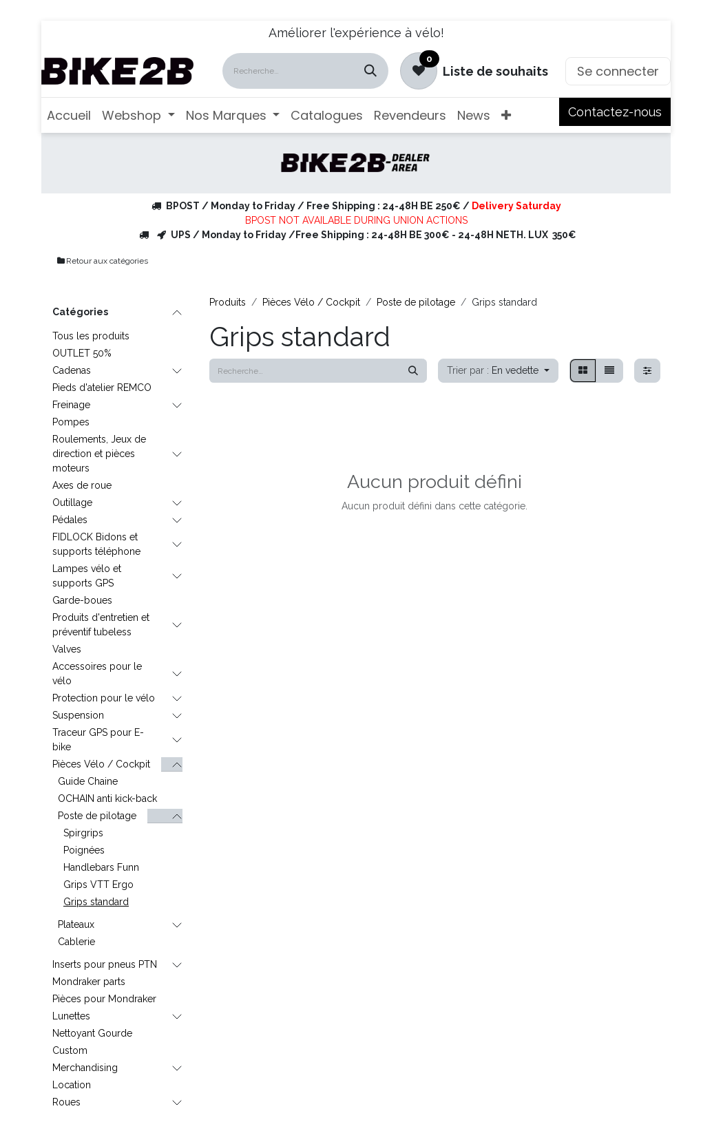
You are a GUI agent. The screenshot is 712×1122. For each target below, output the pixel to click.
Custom (69, 1050)
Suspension (78, 715)
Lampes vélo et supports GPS (86, 576)
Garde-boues (82, 600)
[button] (498, 371)
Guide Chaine (88, 781)
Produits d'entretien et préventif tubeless (100, 624)
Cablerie (76, 941)
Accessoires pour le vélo (97, 673)
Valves (66, 649)
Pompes (71, 421)
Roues (66, 1102)
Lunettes (71, 1016)
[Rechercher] (370, 71)
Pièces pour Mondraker (104, 998)
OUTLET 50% (82, 353)
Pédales (69, 519)
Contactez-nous (615, 112)
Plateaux (76, 924)
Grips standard (96, 901)
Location (71, 1084)
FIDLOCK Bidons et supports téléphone (96, 544)
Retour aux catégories (102, 261)
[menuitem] (68, 115)
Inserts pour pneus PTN (104, 964)
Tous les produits (90, 335)
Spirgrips (83, 832)
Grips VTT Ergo (98, 884)
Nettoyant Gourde (92, 1033)
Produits (227, 302)
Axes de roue (82, 485)
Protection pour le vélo (103, 697)
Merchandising (85, 1067)
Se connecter (618, 71)
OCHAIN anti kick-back (107, 798)
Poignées (84, 850)
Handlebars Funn (101, 867)
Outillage (72, 502)
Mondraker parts (88, 981)
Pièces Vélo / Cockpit (101, 764)
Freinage (71, 404)
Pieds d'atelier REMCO (101, 387)
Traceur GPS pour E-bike (98, 739)
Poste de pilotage (97, 815)
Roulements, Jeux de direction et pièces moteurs (99, 454)
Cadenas (71, 370)
